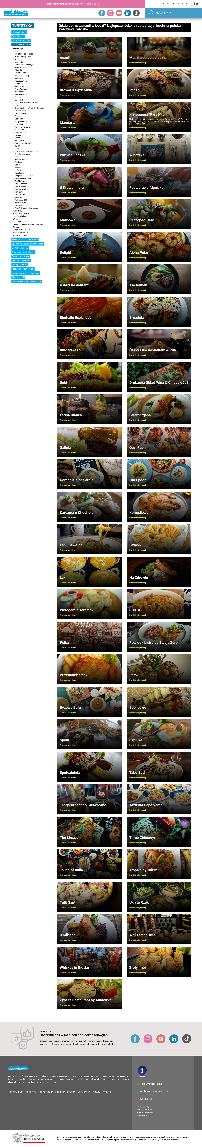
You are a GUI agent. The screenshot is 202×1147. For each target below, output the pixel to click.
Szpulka (18, 168)
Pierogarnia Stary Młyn (24, 65)
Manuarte (19, 62)
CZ (186, 4)
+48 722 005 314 (151, 1084)
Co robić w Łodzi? (20, 248)
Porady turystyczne (20, 256)
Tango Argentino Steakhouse (26, 176)
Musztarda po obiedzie (24, 54)
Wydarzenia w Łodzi (21, 260)
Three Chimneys (21, 184)
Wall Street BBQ (21, 200)
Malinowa (19, 78)
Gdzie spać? (31, 1092)
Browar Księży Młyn (23, 57)
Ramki (17, 157)
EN (167, 4)
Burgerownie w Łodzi (21, 230)
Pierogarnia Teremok (23, 143)
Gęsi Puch (19, 119)
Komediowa (19, 130)
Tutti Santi (19, 192)
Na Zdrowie (19, 140)
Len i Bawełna (20, 132)
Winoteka (18, 70)
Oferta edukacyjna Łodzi (23, 252)
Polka (17, 149)
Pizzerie (16, 227)
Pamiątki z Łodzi (19, 264)
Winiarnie (16, 219)
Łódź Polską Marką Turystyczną (26, 281)
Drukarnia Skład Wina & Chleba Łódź (29, 108)
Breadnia (18, 97)
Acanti (17, 51)
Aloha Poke (19, 86)
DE (174, 4)
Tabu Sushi (19, 173)
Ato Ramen (19, 92)
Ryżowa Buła (20, 159)
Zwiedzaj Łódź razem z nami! (25, 239)
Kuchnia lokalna (19, 216)
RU (178, 4)
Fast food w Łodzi (20, 222)
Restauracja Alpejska (23, 75)
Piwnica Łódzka (21, 67)
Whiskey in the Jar (22, 203)
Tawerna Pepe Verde (23, 178)
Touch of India (20, 186)
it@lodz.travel (146, 1099)
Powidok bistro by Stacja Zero (27, 151)
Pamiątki (107, 1092)
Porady (96, 1092)
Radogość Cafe (21, 81)
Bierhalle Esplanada (23, 94)
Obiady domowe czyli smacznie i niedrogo (29, 224)
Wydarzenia (84, 1092)
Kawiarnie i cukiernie (21, 214)
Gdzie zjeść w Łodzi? (21, 44)
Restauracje (18, 48)
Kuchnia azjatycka (20, 232)
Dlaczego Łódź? (19, 32)
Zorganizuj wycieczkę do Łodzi (26, 273)
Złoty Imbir (19, 205)
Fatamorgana (20, 113)
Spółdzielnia (19, 170)
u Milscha (18, 197)
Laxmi (17, 138)
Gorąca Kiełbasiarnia (23, 121)
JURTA (17, 146)
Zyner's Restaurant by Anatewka (28, 208)
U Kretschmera (21, 73)
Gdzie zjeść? (46, 1092)
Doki (16, 105)
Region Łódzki (18, 277)
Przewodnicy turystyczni (23, 269)
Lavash (18, 135)
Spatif (17, 165)
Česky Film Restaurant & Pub (26, 103)
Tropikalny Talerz (21, 189)
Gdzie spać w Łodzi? (21, 40)
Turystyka (22, 25)
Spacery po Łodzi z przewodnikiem (28, 244)
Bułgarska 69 (20, 100)
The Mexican (20, 181)
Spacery (71, 1092)
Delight (17, 84)
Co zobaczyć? (18, 36)
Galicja (17, 116)
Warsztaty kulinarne (21, 235)
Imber (17, 59)
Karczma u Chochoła (23, 127)
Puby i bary (17, 211)
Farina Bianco (20, 111)
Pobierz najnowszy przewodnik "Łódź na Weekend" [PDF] (71, 4)
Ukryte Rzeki (20, 195)
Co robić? (60, 1092)
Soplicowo (19, 162)
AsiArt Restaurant (22, 89)
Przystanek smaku (22, 154)
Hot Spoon (19, 124)
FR (171, 4)
